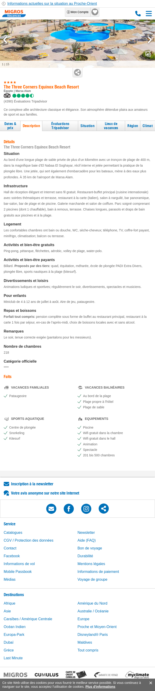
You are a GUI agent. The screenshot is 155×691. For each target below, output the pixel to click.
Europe (83, 619)
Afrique (9, 603)
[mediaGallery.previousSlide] (5, 39)
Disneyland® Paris (93, 635)
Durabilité (85, 556)
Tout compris (88, 650)
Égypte (8, 91)
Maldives (85, 642)
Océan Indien (15, 627)
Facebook (12, 556)
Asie (7, 611)
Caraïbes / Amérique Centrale (28, 619)
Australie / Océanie (93, 611)
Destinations (14, 594)
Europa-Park (14, 635)
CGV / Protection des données (28, 540)
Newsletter (86, 533)
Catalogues (13, 533)
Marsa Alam (23, 91)
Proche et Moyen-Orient (97, 627)
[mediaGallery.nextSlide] (150, 39)
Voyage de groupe (92, 579)
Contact (10, 548)
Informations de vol (19, 564)
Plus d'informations (100, 686)
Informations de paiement (98, 572)
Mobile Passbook (18, 572)
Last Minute (13, 658)
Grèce (9, 650)
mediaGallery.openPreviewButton (148, 54)
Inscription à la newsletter (32, 483)
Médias (10, 579)
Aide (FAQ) (87, 540)
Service (9, 523)
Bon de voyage (90, 548)
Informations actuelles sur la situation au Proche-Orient (52, 4)
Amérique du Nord (92, 603)
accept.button (150, 683)
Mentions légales (91, 564)
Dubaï (9, 642)
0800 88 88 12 (138, 13)
